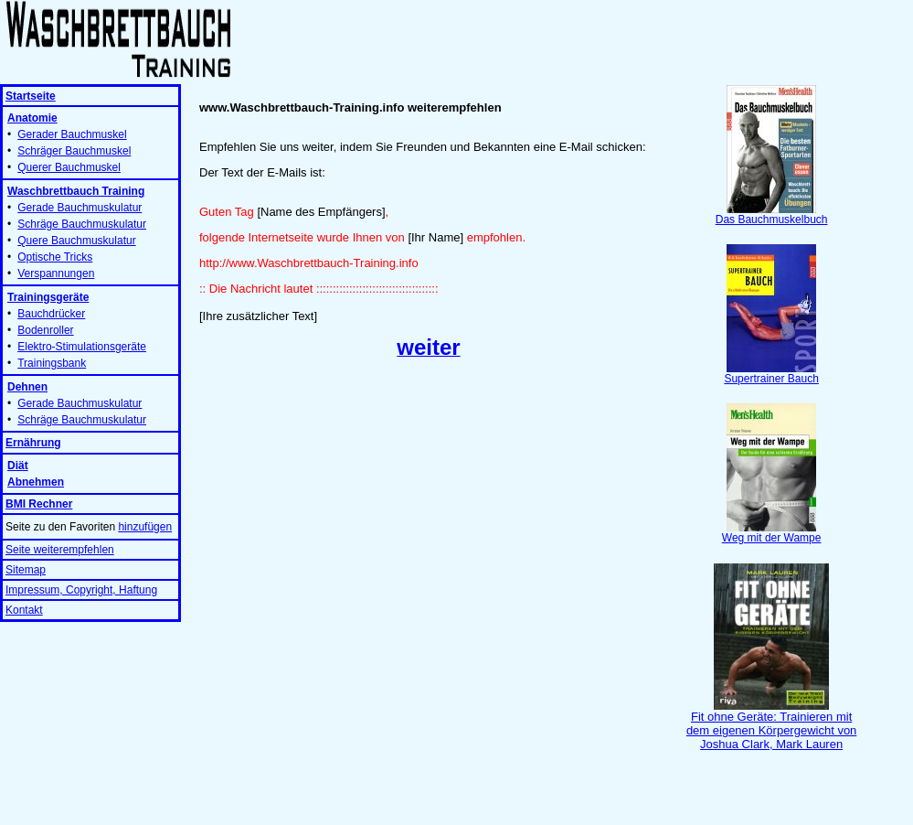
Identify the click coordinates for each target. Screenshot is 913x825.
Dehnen (27, 386)
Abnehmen (35, 482)
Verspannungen (55, 273)
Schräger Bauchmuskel (74, 151)
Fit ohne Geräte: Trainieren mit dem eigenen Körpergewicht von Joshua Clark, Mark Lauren (771, 725)
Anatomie (32, 118)
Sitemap (25, 569)
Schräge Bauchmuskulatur (81, 224)
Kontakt (24, 610)
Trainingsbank (51, 363)
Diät (17, 465)
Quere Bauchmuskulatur (76, 240)
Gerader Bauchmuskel (71, 134)
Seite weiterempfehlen (59, 549)
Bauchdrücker (51, 313)
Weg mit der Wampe (772, 532)
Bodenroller (45, 330)
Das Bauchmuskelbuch (772, 214)
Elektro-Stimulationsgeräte (81, 346)
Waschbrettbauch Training (75, 191)
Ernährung (33, 442)
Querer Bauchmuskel (69, 167)
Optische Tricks (54, 257)
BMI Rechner (38, 504)
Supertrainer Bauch (771, 373)
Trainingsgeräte (48, 297)
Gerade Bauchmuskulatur (79, 207)
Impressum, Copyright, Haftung (81, 590)
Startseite (30, 96)
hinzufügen (145, 526)
